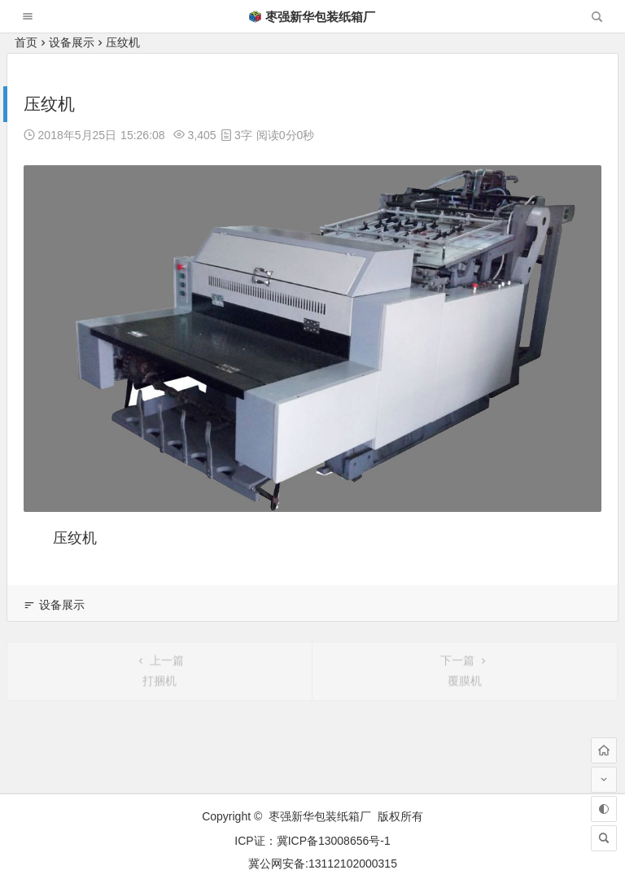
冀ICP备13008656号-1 (334, 840)
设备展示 (71, 42)
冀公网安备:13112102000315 (322, 863)
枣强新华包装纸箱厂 (312, 17)
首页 (26, 42)
